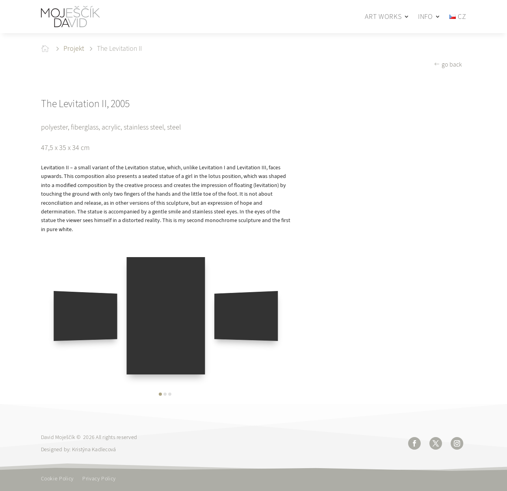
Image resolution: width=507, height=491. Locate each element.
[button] (160, 394)
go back (452, 64)
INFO (425, 16)
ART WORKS (383, 16)
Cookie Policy (57, 479)
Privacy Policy (99, 479)
